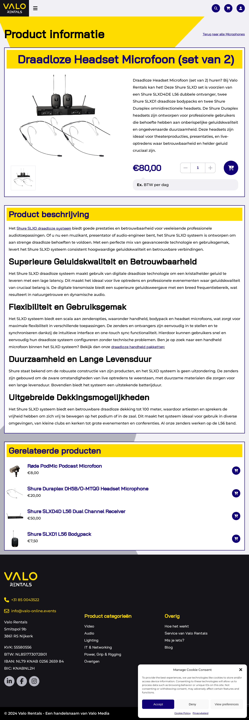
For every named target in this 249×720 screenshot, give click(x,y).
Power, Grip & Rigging (102, 654)
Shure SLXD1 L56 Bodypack (59, 534)
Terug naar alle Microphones (224, 34)
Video (89, 626)
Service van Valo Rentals (186, 633)
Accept (158, 704)
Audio (89, 633)
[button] (241, 670)
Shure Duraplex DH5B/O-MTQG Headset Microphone (87, 488)
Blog (169, 647)
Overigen (91, 661)
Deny (192, 704)
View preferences (227, 704)
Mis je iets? (174, 640)
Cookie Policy (182, 713)
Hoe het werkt (177, 626)
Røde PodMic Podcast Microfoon (64, 466)
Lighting (91, 640)
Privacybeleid (200, 713)
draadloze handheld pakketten (137, 346)
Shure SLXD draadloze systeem (44, 228)
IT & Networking (98, 647)
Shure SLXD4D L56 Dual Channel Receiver (76, 511)
